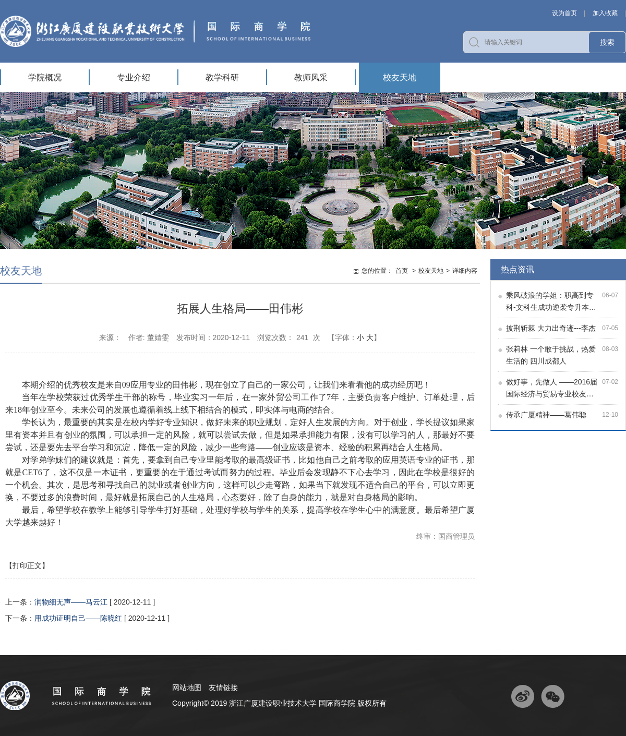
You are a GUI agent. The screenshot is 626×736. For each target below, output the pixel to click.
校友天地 (399, 77)
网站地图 (186, 687)
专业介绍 (133, 77)
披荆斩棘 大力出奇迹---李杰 (551, 328)
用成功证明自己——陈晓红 (78, 618)
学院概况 (45, 77)
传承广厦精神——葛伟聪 (546, 415)
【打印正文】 (27, 565)
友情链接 (223, 687)
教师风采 (311, 77)
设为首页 (564, 13)
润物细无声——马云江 (70, 602)
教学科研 (222, 77)
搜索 (607, 42)
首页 (401, 270)
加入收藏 (605, 13)
